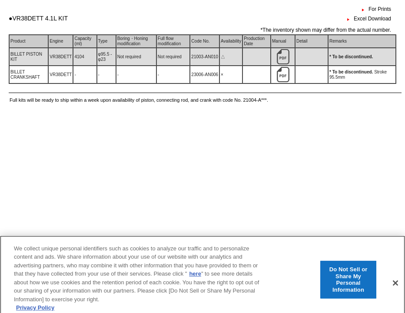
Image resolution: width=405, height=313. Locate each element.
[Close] (395, 288)
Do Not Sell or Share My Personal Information (348, 284)
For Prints (379, 9)
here (195, 279)
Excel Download (372, 19)
